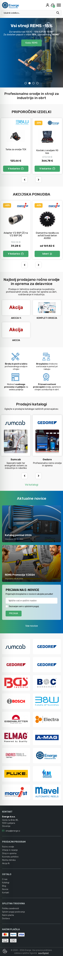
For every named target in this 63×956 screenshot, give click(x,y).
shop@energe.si (13, 831)
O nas (4, 879)
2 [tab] (30, 83)
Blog (4, 886)
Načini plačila (8, 915)
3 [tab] (33, 83)
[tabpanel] (31, 52)
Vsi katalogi (31, 484)
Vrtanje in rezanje (10, 850)
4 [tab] (37, 83)
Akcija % (6, 863)
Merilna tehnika (9, 860)
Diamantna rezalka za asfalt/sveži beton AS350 (47, 235)
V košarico (16, 168)
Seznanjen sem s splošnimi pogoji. (24, 606)
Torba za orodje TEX (15, 149)
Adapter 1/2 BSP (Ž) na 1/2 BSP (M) (16, 234)
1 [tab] (26, 83)
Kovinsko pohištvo (10, 857)
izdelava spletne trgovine (25, 953)
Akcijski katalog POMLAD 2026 (32, 36)
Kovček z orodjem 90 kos (47, 151)
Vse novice (31, 625)
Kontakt (5, 892)
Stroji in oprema (9, 853)
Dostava (6, 918)
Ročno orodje (8, 847)
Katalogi (5, 882)
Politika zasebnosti (10, 908)
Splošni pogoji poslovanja (13, 912)
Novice (5, 889)
